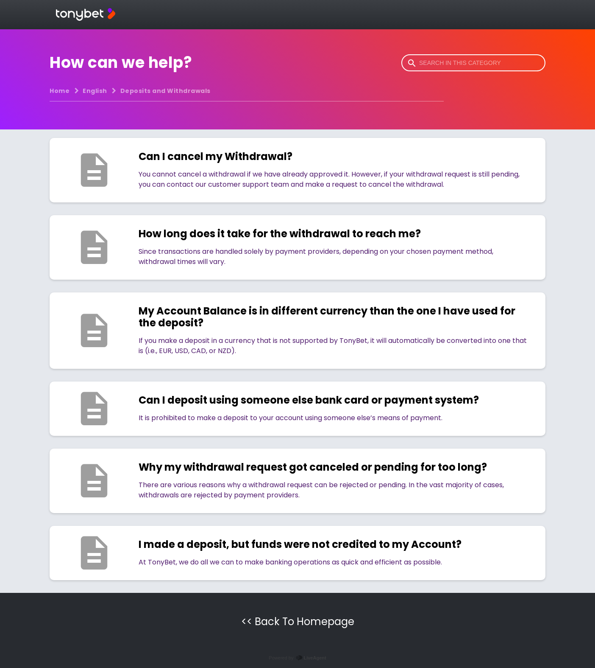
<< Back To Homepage (297, 622)
